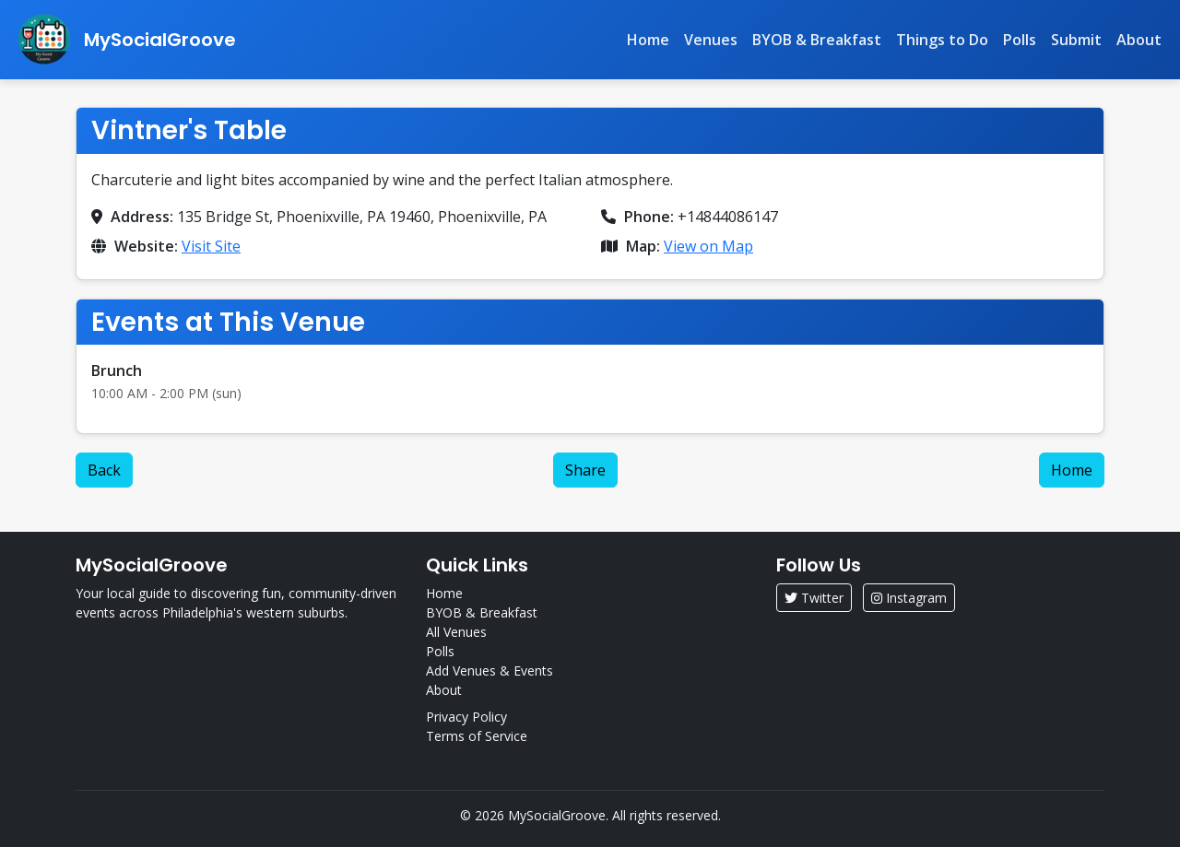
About (1139, 39)
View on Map (708, 246)
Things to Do (942, 39)
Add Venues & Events (489, 670)
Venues (711, 39)
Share (585, 470)
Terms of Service (476, 736)
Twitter (814, 597)
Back (104, 470)
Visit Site (211, 246)
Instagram (909, 597)
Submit (1076, 39)
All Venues (456, 632)
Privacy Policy (466, 716)
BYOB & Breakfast (816, 39)
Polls (1019, 39)
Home (648, 39)
